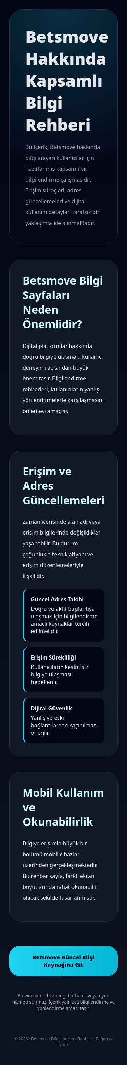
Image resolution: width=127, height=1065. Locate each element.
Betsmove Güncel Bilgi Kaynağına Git (64, 961)
